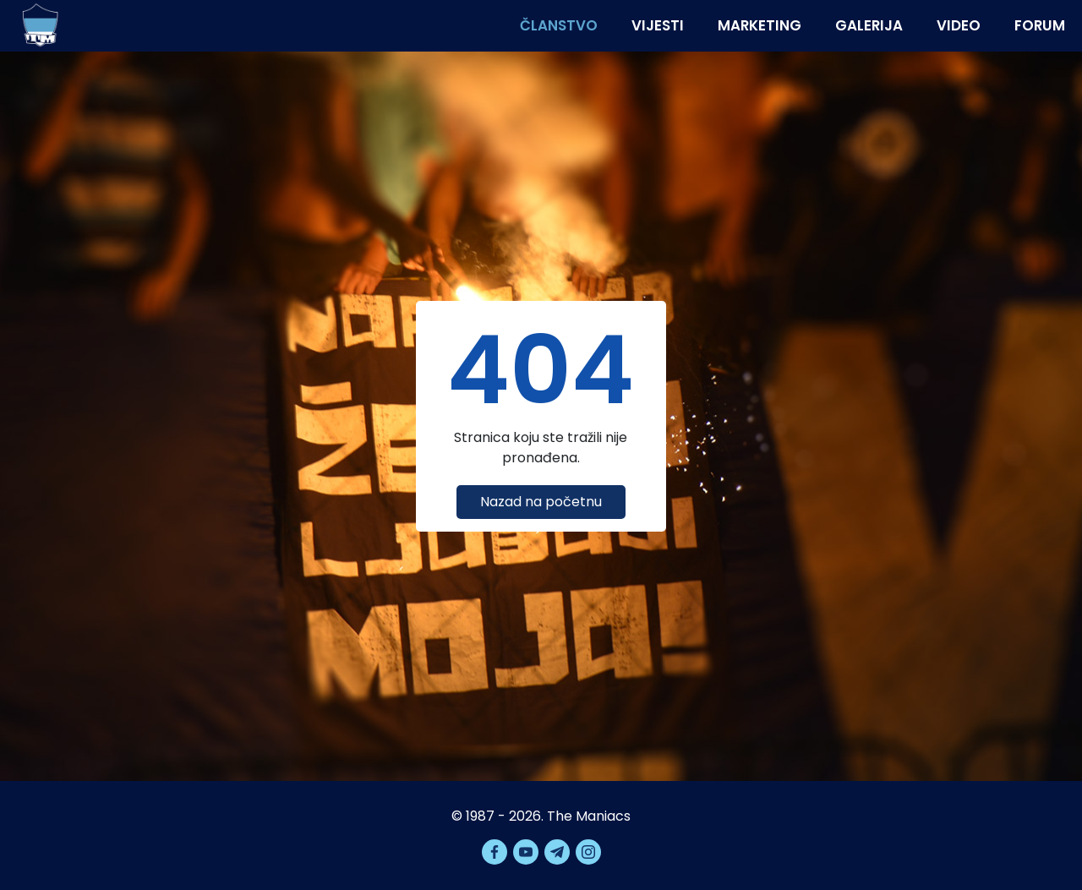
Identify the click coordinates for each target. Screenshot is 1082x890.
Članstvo (559, 25)
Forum (1039, 25)
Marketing (759, 25)
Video (959, 25)
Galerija (869, 25)
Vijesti (657, 25)
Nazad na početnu (541, 501)
